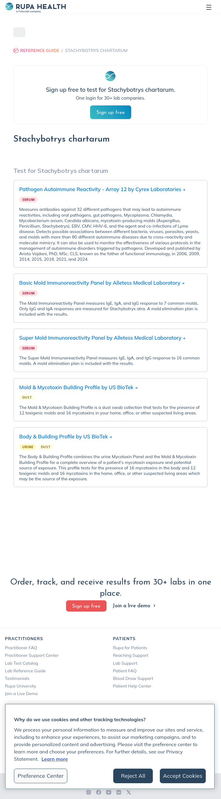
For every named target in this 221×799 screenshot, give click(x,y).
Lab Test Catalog (21, 663)
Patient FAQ (125, 671)
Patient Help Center (132, 686)
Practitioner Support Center (31, 655)
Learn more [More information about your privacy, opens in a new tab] (54, 759)
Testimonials (17, 678)
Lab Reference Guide (25, 671)
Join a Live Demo (21, 693)
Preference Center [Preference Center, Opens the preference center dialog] (41, 775)
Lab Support (125, 663)
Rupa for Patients (130, 647)
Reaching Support (130, 655)
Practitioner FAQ (21, 647)
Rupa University (20, 686)
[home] (35, 7)
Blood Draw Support (133, 678)
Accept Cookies (182, 775)
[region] (110, 746)
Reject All (133, 775)
